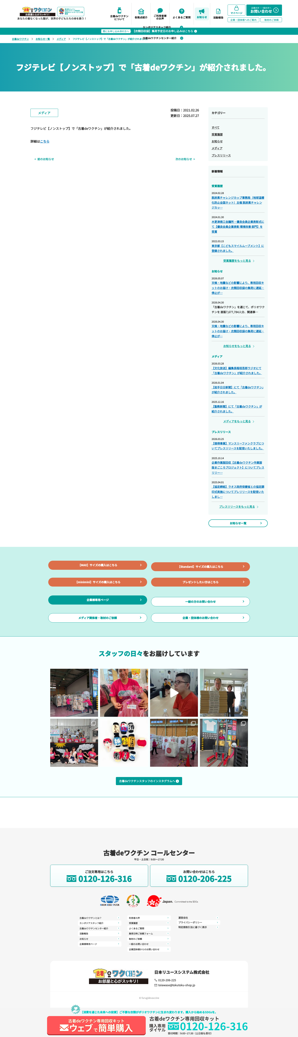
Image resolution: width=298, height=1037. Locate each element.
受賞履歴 (217, 134)
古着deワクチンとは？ (99, 918)
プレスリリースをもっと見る (237, 507)
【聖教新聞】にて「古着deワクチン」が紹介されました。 (237, 408)
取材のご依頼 (149, 933)
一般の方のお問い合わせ (200, 622)
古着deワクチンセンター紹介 (99, 928)
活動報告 (99, 933)
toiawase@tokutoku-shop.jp (172, 985)
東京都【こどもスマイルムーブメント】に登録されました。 (238, 248)
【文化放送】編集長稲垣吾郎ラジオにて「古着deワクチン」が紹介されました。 (237, 370)
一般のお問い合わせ (149, 937)
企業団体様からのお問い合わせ (149, 942)
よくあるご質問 (149, 923)
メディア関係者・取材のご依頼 (97, 646)
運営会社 (149, 947)
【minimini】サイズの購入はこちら (97, 598)
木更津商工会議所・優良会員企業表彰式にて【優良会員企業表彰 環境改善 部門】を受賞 (238, 227)
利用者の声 (99, 949)
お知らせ (217, 141)
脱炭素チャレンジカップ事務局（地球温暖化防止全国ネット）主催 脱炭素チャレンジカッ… (238, 202)
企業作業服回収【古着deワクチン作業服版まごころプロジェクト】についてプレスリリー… (238, 467)
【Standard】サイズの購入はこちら (200, 574)
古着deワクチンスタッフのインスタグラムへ (149, 813)
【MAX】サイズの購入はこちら (98, 574)
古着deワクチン (20, 39)
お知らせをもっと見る (237, 346)
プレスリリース (221, 155)
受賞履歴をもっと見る (237, 261)
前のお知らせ (41, 159)
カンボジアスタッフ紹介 (99, 923)
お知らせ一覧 (43, 39)
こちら (44, 141)
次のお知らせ (187, 159)
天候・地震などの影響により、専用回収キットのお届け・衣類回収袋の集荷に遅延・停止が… (238, 288)
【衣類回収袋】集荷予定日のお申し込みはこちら (149, 31)
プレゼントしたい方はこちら (200, 598)
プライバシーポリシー (198, 918)
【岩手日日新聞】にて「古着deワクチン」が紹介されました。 (237, 389)
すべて (215, 127)
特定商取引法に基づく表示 (198, 923)
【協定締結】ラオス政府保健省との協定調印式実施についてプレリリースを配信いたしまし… (238, 491)
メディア (61, 39)
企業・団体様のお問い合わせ (200, 646)
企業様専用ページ (98, 622)
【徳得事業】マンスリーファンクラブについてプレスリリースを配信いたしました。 (238, 445)
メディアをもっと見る (237, 421)
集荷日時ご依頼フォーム (149, 928)
